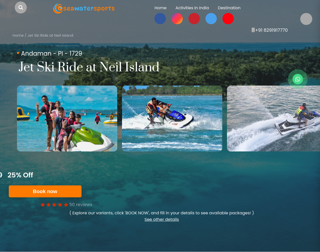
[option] (67, 118)
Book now (45, 191)
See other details (161, 219)
